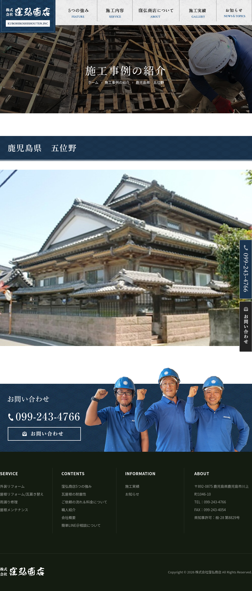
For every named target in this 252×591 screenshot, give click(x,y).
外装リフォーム (12, 486)
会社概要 (68, 517)
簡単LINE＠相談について (81, 525)
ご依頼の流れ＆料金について (84, 501)
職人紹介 (68, 509)
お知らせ (132, 494)
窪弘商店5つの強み (76, 486)
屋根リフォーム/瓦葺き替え (22, 494)
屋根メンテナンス (14, 509)
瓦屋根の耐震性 (73, 494)
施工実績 (132, 486)
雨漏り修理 (9, 501)
